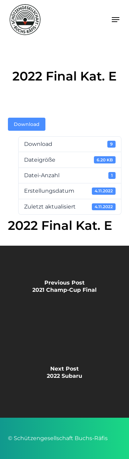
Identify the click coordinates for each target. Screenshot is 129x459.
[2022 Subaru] (64, 375)
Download (27, 124)
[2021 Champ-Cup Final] (64, 289)
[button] (115, 19)
